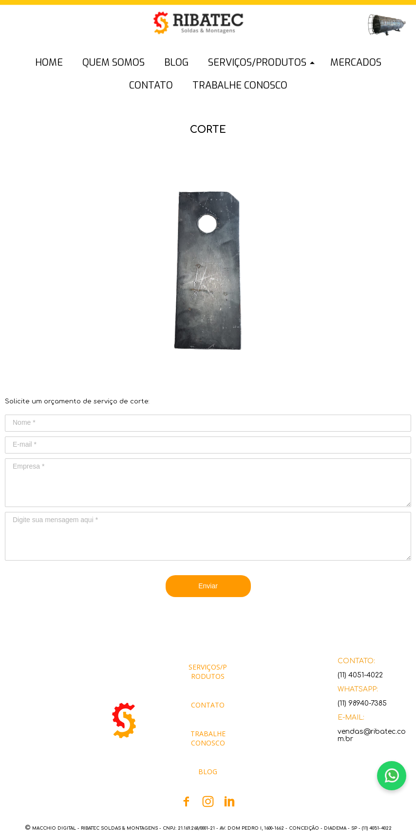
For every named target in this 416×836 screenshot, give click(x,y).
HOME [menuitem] (49, 62)
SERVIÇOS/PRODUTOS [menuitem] (257, 62)
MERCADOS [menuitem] (355, 62)
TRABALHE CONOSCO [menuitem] (239, 85)
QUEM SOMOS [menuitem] (113, 62)
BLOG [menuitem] (176, 62)
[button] (49, 31)
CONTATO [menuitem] (151, 85)
